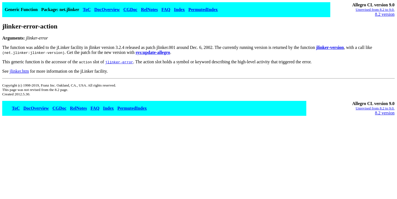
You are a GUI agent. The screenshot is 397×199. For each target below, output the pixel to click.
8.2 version (385, 14)
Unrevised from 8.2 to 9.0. (375, 9)
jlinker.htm (19, 71)
